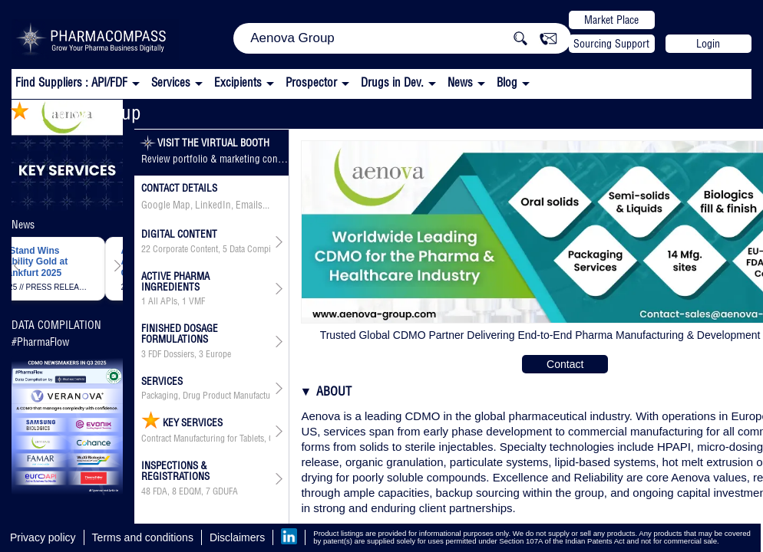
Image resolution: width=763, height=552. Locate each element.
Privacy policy (43, 537)
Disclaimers (237, 537)
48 (145, 491)
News (460, 82)
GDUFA (225, 491)
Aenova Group (75, 112)
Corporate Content (185, 249)
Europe (218, 354)
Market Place (611, 20)
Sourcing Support (611, 44)
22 (145, 249)
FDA (160, 491)
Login (708, 44)
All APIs (162, 301)
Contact (565, 364)
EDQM (190, 491)
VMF (197, 301)
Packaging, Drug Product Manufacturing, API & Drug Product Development (205, 395)
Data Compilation (260, 249)
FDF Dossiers (171, 354)
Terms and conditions (142, 537)
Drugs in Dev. (392, 82)
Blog (507, 82)
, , (205, 249)
